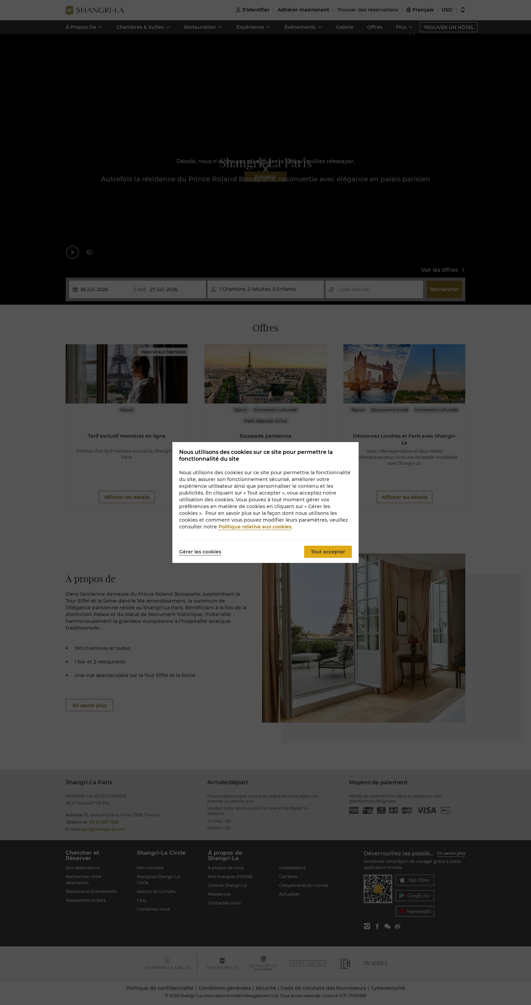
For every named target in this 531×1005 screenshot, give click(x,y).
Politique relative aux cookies (254, 527)
